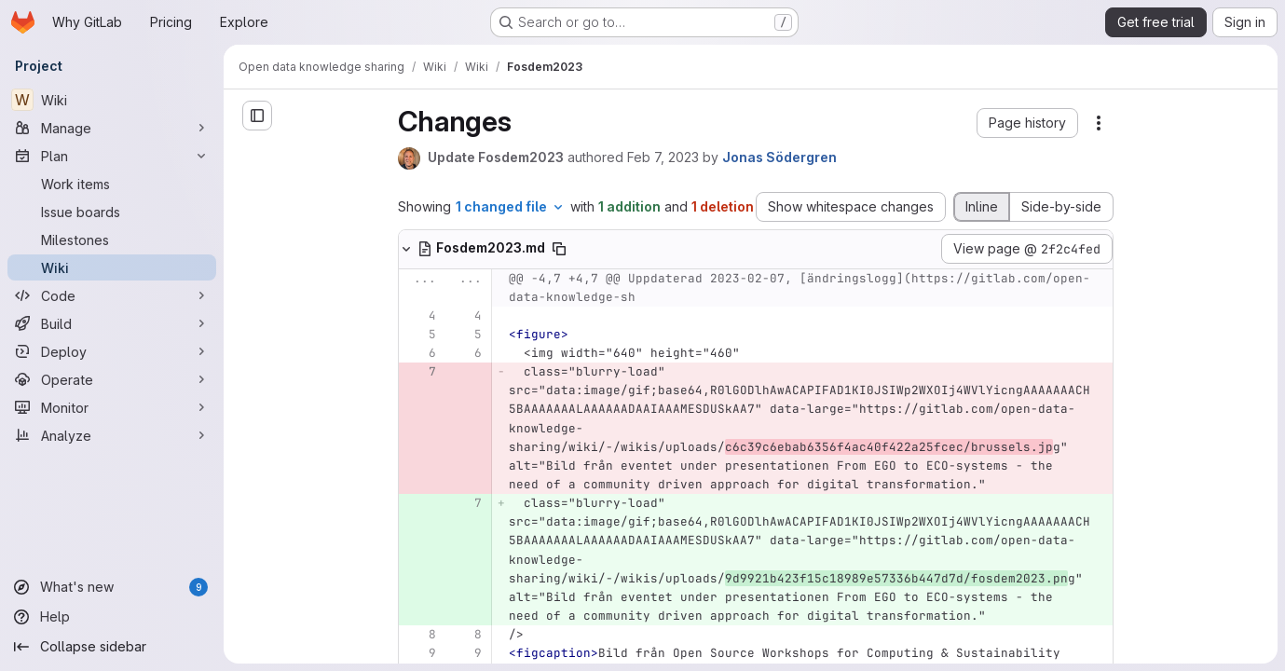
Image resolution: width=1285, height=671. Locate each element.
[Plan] (111, 156)
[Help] (111, 617)
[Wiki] (111, 100)
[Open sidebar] (257, 115)
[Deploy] (111, 351)
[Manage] (111, 128)
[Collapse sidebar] (111, 647)
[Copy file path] (559, 249)
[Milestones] (111, 239)
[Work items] (111, 184)
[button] (1027, 123)
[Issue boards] (111, 212)
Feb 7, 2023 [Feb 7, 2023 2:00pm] (663, 157)
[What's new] (111, 587)
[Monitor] (111, 407)
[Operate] (111, 379)
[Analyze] (111, 435)
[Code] (111, 295)
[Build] (111, 323)
